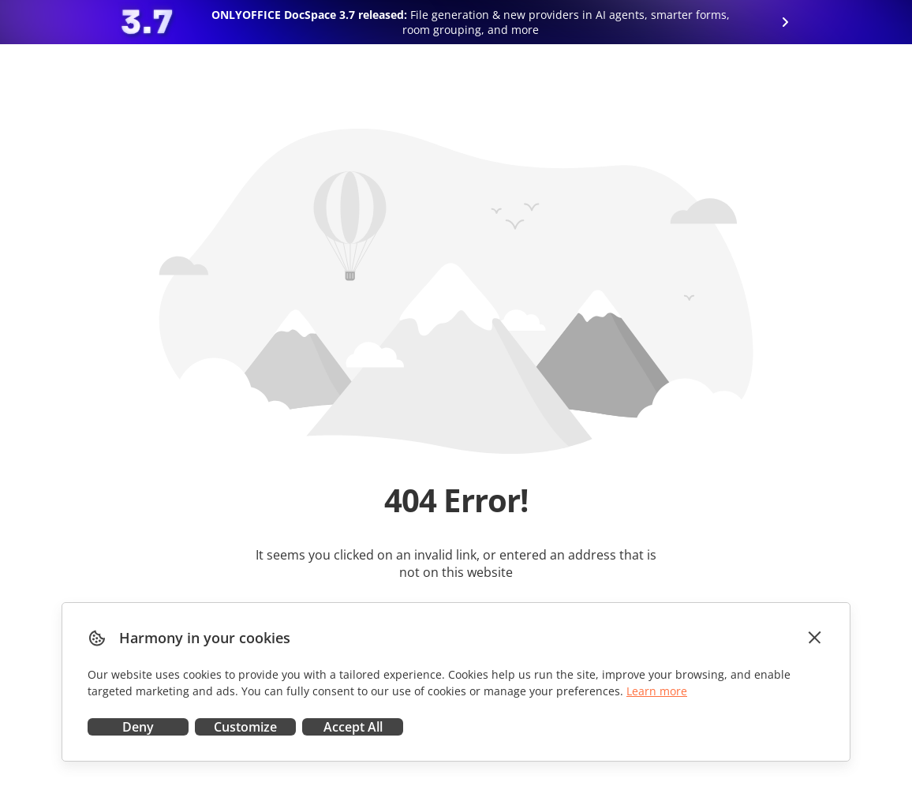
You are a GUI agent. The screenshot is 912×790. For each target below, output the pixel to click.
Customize (245, 727)
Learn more (656, 690)
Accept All (353, 727)
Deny (138, 727)
